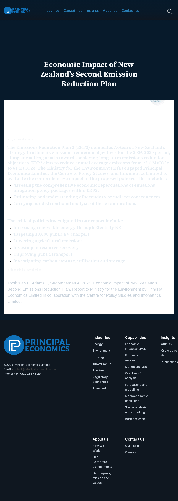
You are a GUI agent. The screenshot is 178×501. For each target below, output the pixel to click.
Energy (98, 344)
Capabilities (73, 10)
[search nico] (156, 11)
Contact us (130, 10)
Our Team (132, 446)
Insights (92, 10)
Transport (99, 388)
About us (110, 10)
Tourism (98, 370)
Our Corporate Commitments (102, 461)
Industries (52, 10)
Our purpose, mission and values (102, 477)
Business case (135, 419)
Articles (166, 344)
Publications (169, 362)
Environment (101, 350)
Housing (98, 357)
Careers (130, 452)
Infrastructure (102, 364)
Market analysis (136, 367)
